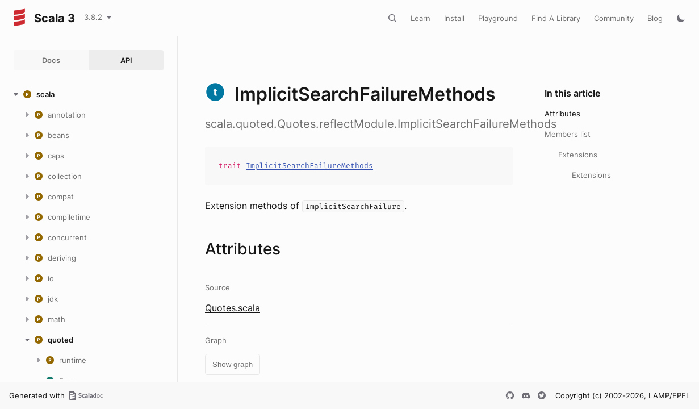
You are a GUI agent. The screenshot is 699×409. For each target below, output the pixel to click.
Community (614, 18)
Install (454, 18)
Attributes (562, 113)
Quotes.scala (232, 308)
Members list (568, 134)
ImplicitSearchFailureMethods (309, 165)
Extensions (577, 154)
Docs (51, 60)
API (126, 60)
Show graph (232, 364)
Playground (498, 18)
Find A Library (555, 18)
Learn (420, 18)
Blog (655, 18)
